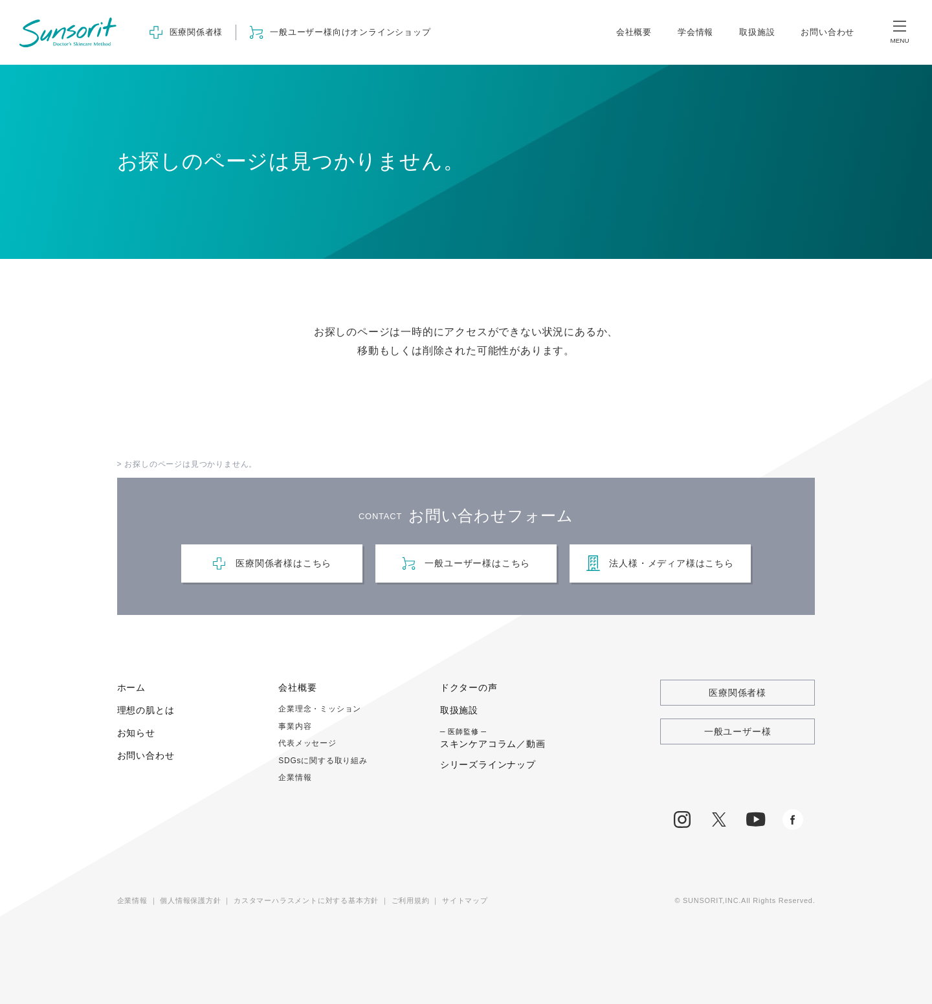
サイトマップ (465, 900)
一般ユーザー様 (737, 731)
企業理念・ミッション (319, 708)
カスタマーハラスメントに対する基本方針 (306, 900)
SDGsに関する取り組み (323, 760)
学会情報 (695, 32)
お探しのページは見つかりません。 (190, 464)
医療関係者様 (737, 692)
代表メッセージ (307, 743)
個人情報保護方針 (190, 900)
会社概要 (634, 32)
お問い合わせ (827, 32)
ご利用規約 (411, 900)
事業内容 (294, 726)
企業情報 (294, 777)
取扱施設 (757, 32)
